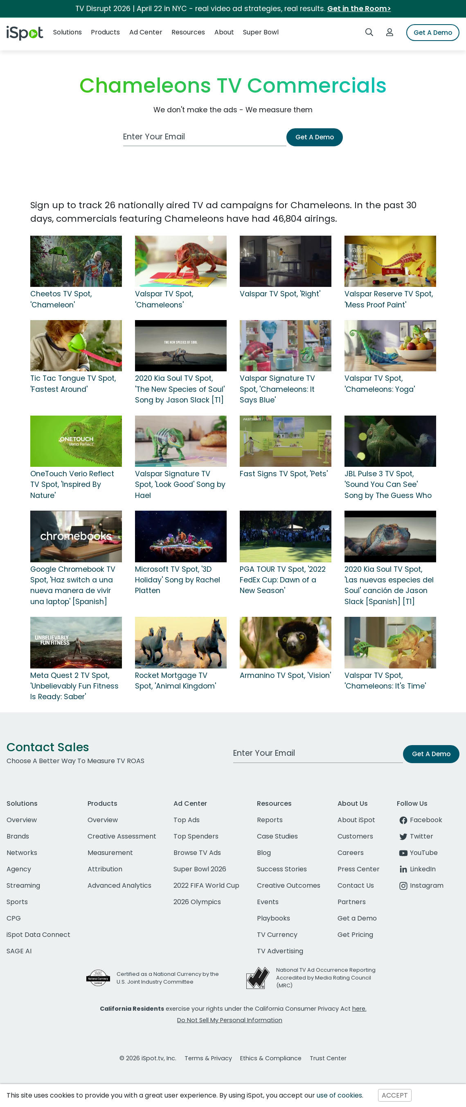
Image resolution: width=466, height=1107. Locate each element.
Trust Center (328, 1058)
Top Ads (186, 820)
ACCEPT (395, 1095)
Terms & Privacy (208, 1058)
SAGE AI (19, 951)
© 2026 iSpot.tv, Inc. (147, 1058)
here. (359, 1009)
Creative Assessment (122, 836)
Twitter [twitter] (415, 836)
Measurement (110, 852)
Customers (355, 836)
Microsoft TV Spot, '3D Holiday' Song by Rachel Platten (177, 580)
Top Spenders (195, 836)
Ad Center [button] (145, 32)
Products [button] (105, 32)
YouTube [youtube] (417, 852)
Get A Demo (433, 32)
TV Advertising (280, 951)
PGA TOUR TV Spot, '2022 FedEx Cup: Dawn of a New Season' (283, 580)
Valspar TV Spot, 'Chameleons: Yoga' (379, 383)
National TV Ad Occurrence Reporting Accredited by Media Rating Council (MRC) (326, 977)
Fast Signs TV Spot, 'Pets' (284, 474)
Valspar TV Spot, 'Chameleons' (164, 299)
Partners (352, 902)
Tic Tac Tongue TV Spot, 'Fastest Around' (73, 383)
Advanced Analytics (119, 885)
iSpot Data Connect (38, 934)
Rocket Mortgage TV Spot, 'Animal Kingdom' (175, 681)
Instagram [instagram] (420, 885)
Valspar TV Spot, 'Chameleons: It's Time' (385, 681)
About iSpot (356, 820)
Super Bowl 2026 (199, 869)
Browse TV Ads (197, 852)
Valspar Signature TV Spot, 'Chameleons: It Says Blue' (277, 389)
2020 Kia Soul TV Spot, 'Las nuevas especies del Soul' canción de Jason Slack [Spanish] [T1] (389, 585)
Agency (19, 869)
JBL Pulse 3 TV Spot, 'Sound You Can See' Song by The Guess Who (388, 484)
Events (268, 902)
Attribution (105, 869)
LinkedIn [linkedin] (416, 869)
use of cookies (339, 1095)
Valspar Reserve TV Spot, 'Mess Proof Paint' (388, 299)
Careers (351, 852)
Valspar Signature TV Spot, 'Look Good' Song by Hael (180, 484)
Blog (264, 852)
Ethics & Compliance (271, 1058)
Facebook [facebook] (419, 820)
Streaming (23, 885)
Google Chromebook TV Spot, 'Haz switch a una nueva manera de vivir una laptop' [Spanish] (72, 585)
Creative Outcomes (288, 885)
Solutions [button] (67, 32)
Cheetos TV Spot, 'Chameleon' (61, 299)
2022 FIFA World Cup (206, 885)
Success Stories (282, 869)
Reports (270, 820)
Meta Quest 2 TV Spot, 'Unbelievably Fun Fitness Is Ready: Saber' (74, 686)
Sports (17, 902)
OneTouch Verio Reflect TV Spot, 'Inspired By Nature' (72, 484)
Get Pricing (355, 934)
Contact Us (356, 885)
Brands (18, 836)
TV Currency (277, 934)
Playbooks (273, 918)
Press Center (359, 869)
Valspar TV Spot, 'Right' (280, 294)
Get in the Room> (359, 9)
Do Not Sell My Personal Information (229, 1020)
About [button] (224, 32)
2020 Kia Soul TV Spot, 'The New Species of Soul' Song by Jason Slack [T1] (180, 389)
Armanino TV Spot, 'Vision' (285, 675)
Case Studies (277, 836)
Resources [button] (188, 32)
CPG (14, 918)
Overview (22, 820)
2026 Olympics (197, 902)
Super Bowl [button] (261, 32)
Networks (22, 852)
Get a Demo (357, 918)
